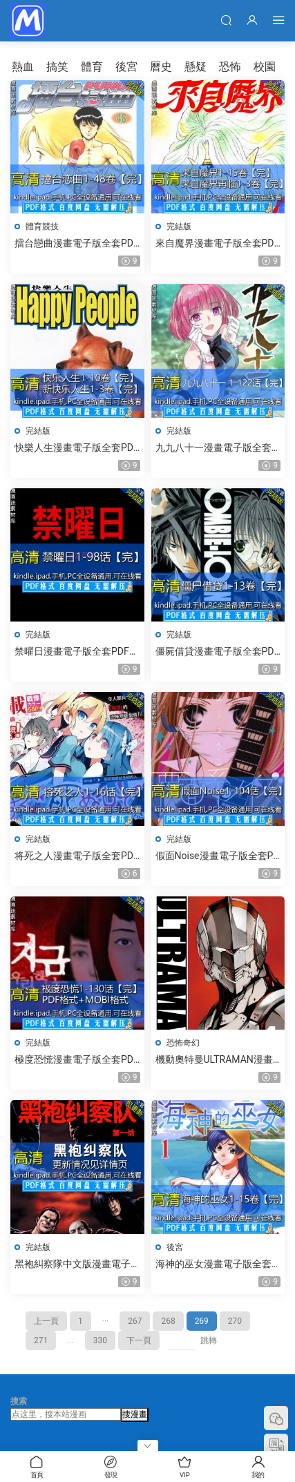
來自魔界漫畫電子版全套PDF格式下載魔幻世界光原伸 (217, 244)
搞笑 (57, 66)
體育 (92, 66)
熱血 (23, 66)
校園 (265, 66)
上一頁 (46, 1321)
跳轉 (208, 1340)
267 (135, 1321)
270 (235, 1321)
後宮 (126, 66)
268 (168, 1321)
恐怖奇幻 (183, 1043)
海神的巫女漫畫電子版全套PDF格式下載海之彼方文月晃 (216, 1264)
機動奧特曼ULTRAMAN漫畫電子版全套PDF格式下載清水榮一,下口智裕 (217, 1060)
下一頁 (138, 1340)
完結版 (178, 226)
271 (41, 1340)
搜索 (18, 1401)
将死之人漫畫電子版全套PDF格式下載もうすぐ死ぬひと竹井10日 (77, 856)
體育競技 (42, 226)
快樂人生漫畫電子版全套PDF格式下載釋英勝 (77, 448)
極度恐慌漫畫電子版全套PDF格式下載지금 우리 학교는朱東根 (77, 1060)
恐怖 (230, 66)
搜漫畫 (134, 1414)
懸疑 (195, 66)
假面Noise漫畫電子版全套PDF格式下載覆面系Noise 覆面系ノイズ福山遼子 (217, 856)
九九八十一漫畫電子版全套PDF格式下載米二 (216, 448)
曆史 (161, 66)
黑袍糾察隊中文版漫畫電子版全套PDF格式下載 (73, 1264)
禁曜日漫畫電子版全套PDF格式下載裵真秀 (77, 652)
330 (100, 1340)
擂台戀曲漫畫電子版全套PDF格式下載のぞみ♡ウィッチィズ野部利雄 (77, 244)
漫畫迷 (27, 20)
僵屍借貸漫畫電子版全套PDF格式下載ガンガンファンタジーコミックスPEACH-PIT (217, 652)
